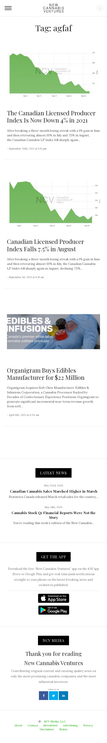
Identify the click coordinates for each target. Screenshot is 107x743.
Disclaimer (47, 729)
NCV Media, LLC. (55, 721)
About (18, 725)
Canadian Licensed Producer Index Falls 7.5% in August (45, 245)
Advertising (70, 725)
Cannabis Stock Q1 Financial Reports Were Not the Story (54, 515)
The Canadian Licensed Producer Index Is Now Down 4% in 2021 (51, 116)
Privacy (88, 725)
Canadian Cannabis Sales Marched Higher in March (53, 491)
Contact (33, 725)
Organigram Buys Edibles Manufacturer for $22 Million (46, 373)
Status (63, 729)
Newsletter (50, 725)
